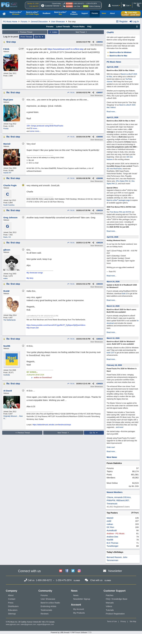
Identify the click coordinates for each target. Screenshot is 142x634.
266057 (100, 93)
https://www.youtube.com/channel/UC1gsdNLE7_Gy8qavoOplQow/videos (55, 325)
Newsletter (115, 570)
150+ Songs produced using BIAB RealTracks (44, 126)
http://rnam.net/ (32, 328)
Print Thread (26, 37)
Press (10, 602)
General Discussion (39, 21)
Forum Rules (79, 26)
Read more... (111, 112)
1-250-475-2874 (91, 3)
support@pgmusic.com (45, 624)
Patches (109, 595)
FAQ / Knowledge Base (116, 599)
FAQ (89, 26)
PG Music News (114, 62)
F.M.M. (71, 93)
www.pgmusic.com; (13, 624)
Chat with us (96, 580)
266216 (100, 210)
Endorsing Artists (48, 606)
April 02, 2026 (112, 237)
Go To (39, 37)
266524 (100, 339)
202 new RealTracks (114, 169)
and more (119, 427)
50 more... (34, 128)
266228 (100, 243)
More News (112, 457)
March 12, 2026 (113, 306)
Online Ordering (94, 6)
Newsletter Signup (81, 599)
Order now (110, 447)
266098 (100, 178)
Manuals (110, 602)
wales (5, 278)
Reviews (45, 613)
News (75, 595)
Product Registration (115, 613)
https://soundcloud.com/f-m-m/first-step (65, 49)
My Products (79, 613)
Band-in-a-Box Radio (50, 602)
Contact (11, 599)
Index (53, 32)
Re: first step (13, 92)
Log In (134, 21)
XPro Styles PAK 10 (123, 181)
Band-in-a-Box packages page (118, 200)
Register (122, 21)
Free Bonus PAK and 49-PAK (120, 212)
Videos (109, 606)
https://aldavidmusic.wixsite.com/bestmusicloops (51, 425)
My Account (78, 609)
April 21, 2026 (112, 117)
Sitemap (12, 613)
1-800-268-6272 (78, 3)
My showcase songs (34, 273)
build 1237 (110, 353)
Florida (5, 129)
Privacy (123, 621)
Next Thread (81, 32)
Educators (12, 610)
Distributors (13, 606)
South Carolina (8, 205)
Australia (6, 375)
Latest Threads (63, 26)
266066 (100, 137)
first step (11, 42)
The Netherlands (9, 320)
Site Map (133, 621)
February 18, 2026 (114, 365)
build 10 (125, 294)
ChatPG (110, 32)
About (10, 595)
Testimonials (46, 610)
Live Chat (77, 6)
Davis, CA (7, 237)
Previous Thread (24, 32)
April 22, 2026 (112, 67)
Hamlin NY (7, 173)
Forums (24, 21)
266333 (100, 284)
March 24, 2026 (113, 282)
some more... (35, 131)
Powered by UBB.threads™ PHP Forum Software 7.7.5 (71, 632)
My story (29, 278)
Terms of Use (112, 621)
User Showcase (58, 21)
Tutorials (110, 610)
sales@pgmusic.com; (29, 624)
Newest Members (114, 492)
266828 (100, 384)
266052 (100, 42)
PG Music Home (10, 21)
